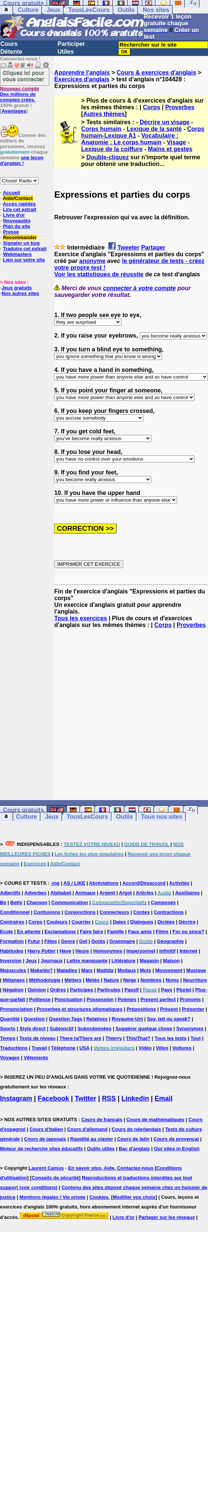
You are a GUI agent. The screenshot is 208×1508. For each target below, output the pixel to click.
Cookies (99, 1197)
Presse (11, 232)
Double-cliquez (107, 157)
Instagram (16, 1098)
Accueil (11, 192)
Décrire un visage (164, 122)
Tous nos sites (161, 816)
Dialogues (141, 922)
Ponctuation (69, 999)
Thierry (113, 1038)
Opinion (37, 990)
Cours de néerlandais (136, 1129)
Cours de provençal (176, 1139)
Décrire (187, 922)
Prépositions (141, 1009)
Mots (145, 970)
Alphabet (60, 893)
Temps (7, 1038)
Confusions (47, 912)
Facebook (53, 1098)
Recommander (20, 237)
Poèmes (127, 999)
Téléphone (63, 1048)
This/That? (138, 1038)
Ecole (6, 931)
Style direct (32, 1028)
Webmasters (17, 254)
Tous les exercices (80, 618)
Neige (129, 980)
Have (65, 951)
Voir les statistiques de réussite (98, 274)
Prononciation (16, 1009)
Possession (100, 999)
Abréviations (104, 883)
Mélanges (14, 980)
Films (162, 931)
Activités (179, 883)
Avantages (13, 111)
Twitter (85, 1098)
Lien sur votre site (24, 260)
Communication (69, 902)
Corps (151, 107)
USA (85, 1048)
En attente (29, 931)
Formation (12, 941)
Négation (13, 990)
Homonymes (107, 951)
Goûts (98, 941)
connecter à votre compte (139, 288)
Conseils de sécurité (55, 1178)
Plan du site (16, 226)
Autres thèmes (104, 114)
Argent (107, 893)
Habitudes (12, 951)
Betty (16, 902)
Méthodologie (44, 980)
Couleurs (56, 922)
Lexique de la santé (154, 129)
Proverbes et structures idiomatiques (79, 1009)
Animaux (85, 893)
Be (3, 902)
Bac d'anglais (134, 1148)
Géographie (170, 941)
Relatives (97, 1019)
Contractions (169, 912)
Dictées (165, 922)
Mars (87, 970)
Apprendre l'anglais (82, 72)
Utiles (66, 51)
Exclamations (60, 931)
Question (34, 1019)
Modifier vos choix (134, 1197)
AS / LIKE (74, 883)
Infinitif (167, 951)
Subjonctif (62, 1028)
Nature (111, 980)
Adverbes (35, 893)
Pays (166, 990)
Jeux (53, 10)
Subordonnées (94, 1028)
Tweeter (128, 247)
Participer (71, 44)
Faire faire (91, 931)
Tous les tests (171, 1038)
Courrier (81, 922)
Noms (172, 980)
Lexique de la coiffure (111, 149)
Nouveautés (17, 220)
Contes (141, 912)
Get (83, 941)
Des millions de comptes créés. (19, 94)
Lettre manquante (87, 960)
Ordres (58, 990)
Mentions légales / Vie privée (52, 1197)
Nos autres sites (20, 293)
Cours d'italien (46, 1129)
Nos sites (156, 10)
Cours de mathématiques (155, 1119)
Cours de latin (133, 1139)
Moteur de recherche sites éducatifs (41, 1148)
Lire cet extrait (19, 209)
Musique (196, 970)
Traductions (14, 1048)
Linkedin (135, 1098)
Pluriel (183, 990)
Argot (125, 893)
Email (164, 1098)
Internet (189, 951)
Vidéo (145, 1048)
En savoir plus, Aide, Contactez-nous (110, 1168)
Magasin (149, 960)
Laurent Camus (46, 1168)
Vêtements (36, 1057)
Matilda (105, 970)
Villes (162, 1048)
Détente (11, 51)
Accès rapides (19, 204)
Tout (195, 1038)
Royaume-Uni (127, 1019)
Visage (176, 142)
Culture (28, 10)
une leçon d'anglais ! (21, 160)
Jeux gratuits (16, 288)
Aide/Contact (17, 198)
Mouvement (168, 970)
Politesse (39, 999)
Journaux (52, 960)
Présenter (193, 1009)
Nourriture (195, 980)
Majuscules (13, 970)
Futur (34, 941)
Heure (82, 951)
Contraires (12, 922)
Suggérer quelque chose (143, 1028)
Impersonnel (140, 951)
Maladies (67, 970)
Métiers (73, 980)
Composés (163, 902)
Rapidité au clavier (91, 1139)
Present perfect (158, 999)
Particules (108, 990)
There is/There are (80, 1038)
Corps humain (101, 129)
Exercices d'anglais (81, 79)
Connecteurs (114, 912)
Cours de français (101, 1119)
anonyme (92, 261)
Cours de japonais (45, 1139)
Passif (131, 990)
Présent (169, 1009)
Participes (81, 990)
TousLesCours (89, 10)
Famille (115, 931)
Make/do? (41, 970)
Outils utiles (101, 1148)
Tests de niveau (37, 1038)
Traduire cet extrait (24, 248)
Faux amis (140, 931)
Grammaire (122, 941)
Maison (171, 960)
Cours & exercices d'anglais (156, 72)
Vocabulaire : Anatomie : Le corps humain (129, 138)
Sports (7, 1028)
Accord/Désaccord (143, 883)
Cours (9, 44)
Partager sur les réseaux (167, 1217)
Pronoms (190, 999)
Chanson (37, 902)
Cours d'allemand (87, 1129)
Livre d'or (14, 215)
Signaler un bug (21, 243)
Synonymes (190, 1028)
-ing (54, 883)
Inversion (11, 960)
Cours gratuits (23, 810)
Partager (153, 247)
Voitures (182, 1048)
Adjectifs (10, 893)
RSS (109, 1098)
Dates (119, 922)
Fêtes (50, 941)
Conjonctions (80, 912)
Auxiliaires (187, 893)
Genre (68, 941)
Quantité (10, 1019)
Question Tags (65, 1019)
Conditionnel (15, 912)
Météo (93, 980)
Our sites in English (176, 1148)
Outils (126, 10)
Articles (145, 893)
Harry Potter (42, 951)
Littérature (124, 960)
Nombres (150, 980)
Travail (39, 1048)
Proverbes (179, 107)
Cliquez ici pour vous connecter (23, 75)
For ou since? (188, 931)
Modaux (127, 970)
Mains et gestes (170, 149)
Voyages (10, 1057)
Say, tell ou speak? (168, 1019)
